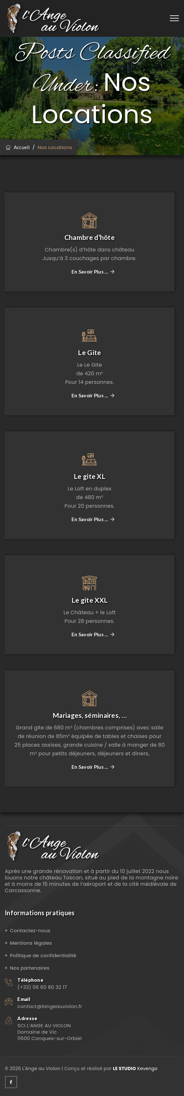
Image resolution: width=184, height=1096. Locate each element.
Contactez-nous (30, 930)
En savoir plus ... (89, 271)
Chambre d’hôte (89, 237)
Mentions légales (31, 943)
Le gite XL (89, 476)
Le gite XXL (89, 600)
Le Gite (89, 352)
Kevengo (135, 1068)
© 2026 (13, 1068)
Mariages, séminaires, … (90, 715)
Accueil (17, 147)
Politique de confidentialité (43, 955)
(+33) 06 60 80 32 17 (42, 987)
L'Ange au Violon (41, 1068)
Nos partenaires (29, 968)
